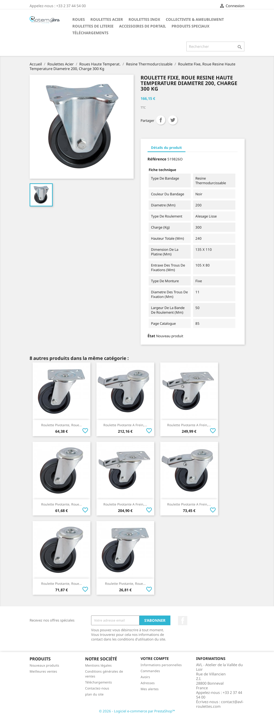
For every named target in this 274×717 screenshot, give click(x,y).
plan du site (94, 694)
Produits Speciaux (190, 26)
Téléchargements (90, 32)
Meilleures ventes (43, 671)
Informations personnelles (161, 665)
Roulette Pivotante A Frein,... (125, 425)
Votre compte (155, 658)
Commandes (150, 671)
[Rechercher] (215, 46)
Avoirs (145, 677)
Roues (78, 19)
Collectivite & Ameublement (195, 19)
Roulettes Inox (144, 19)
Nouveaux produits (44, 665)
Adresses (148, 683)
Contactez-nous (97, 688)
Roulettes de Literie (93, 26)
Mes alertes (150, 689)
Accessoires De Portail (142, 26)
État (151, 336)
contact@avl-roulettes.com (219, 704)
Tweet (172, 120)
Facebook (182, 620)
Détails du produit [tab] (166, 147)
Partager (160, 120)
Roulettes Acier (106, 19)
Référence (157, 159)
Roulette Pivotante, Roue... (61, 425)
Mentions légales (98, 665)
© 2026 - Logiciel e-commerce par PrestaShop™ (137, 711)
